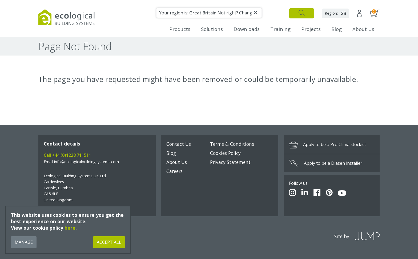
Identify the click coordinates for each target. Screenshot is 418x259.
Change (247, 13)
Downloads (247, 29)
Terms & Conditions (232, 144)
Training (280, 29)
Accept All (109, 242)
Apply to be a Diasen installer (325, 163)
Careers (174, 171)
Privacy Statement (230, 162)
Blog (336, 29)
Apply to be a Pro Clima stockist (327, 144)
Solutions (212, 29)
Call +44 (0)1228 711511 (67, 155)
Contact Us (178, 144)
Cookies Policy (225, 153)
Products (179, 29)
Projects (311, 29)
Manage (24, 242)
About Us (363, 29)
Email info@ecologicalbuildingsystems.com (81, 161)
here (70, 228)
